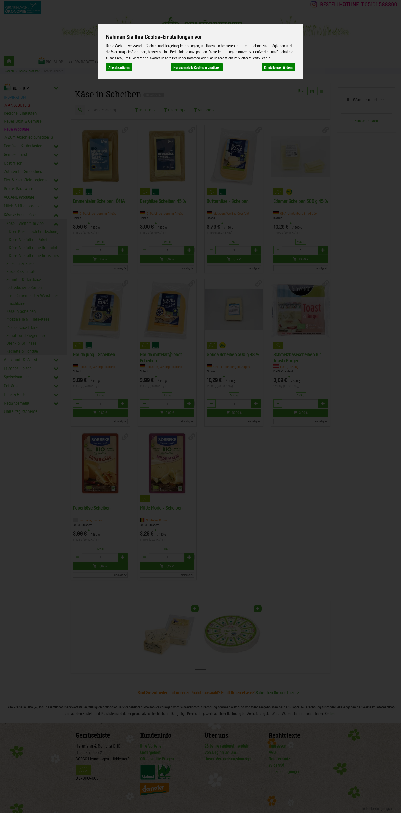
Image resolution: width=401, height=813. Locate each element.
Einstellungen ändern (278, 67)
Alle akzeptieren (119, 67)
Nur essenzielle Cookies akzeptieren (196, 67)
